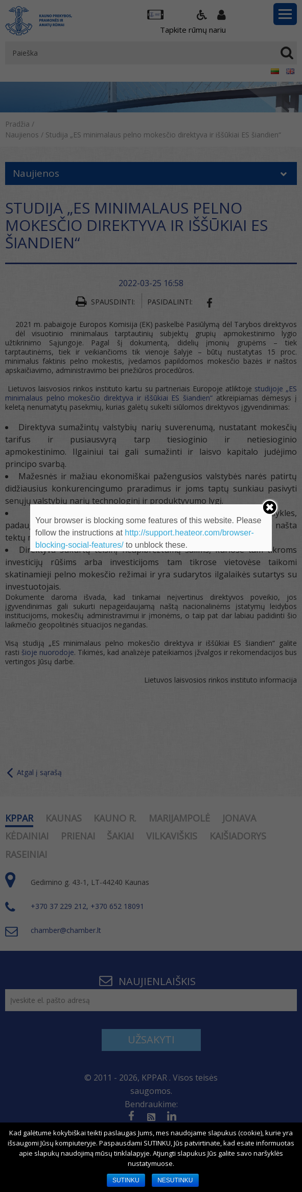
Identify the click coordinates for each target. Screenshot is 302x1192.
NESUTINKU (175, 1180)
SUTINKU (126, 1180)
